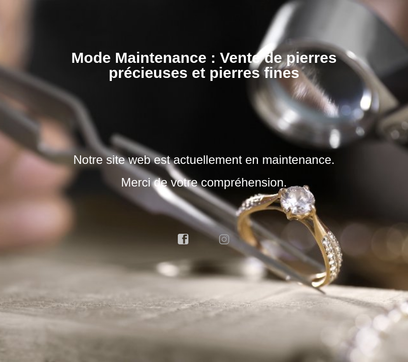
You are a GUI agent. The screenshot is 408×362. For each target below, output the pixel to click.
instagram (224, 239)
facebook (183, 239)
